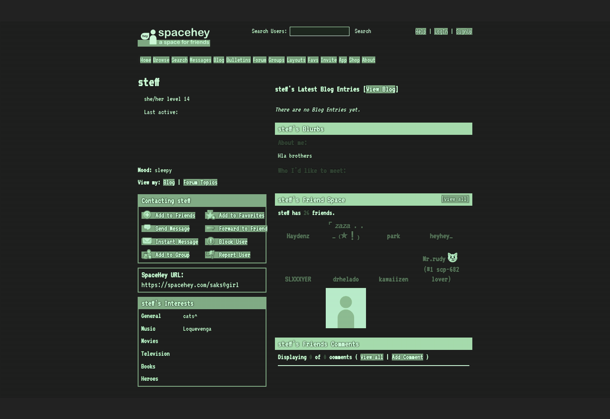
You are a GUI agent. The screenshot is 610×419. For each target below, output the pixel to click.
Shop (354, 59)
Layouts (296, 59)
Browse (161, 59)
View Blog (380, 89)
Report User (228, 254)
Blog (219, 59)
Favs (313, 59)
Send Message (166, 228)
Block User (226, 241)
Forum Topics (200, 182)
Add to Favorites (235, 215)
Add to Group (166, 254)
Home (145, 59)
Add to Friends (168, 215)
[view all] (455, 199)
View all (371, 357)
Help (421, 31)
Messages (200, 59)
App (343, 59)
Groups (277, 59)
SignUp (464, 31)
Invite (329, 59)
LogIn (441, 31)
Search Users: (269, 31)
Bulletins (238, 59)
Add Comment (407, 357)
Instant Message (170, 241)
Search (363, 31)
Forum (259, 59)
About (368, 59)
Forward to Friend (236, 228)
